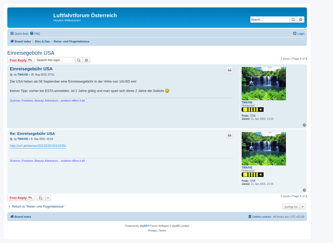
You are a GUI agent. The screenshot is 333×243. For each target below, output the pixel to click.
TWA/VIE (247, 102)
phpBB (144, 226)
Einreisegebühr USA (30, 53)
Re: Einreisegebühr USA (32, 133)
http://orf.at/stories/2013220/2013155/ (38, 146)
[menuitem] (35, 33)
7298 (252, 115)
